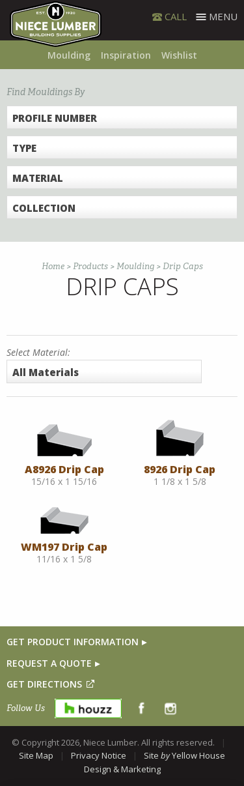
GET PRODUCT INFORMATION (73, 641)
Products (90, 266)
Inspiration (126, 55)
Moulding (68, 55)
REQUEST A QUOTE (49, 663)
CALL (176, 16)
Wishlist (179, 55)
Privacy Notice (98, 755)
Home (53, 266)
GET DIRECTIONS (44, 684)
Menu (223, 16)
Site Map (36, 755)
